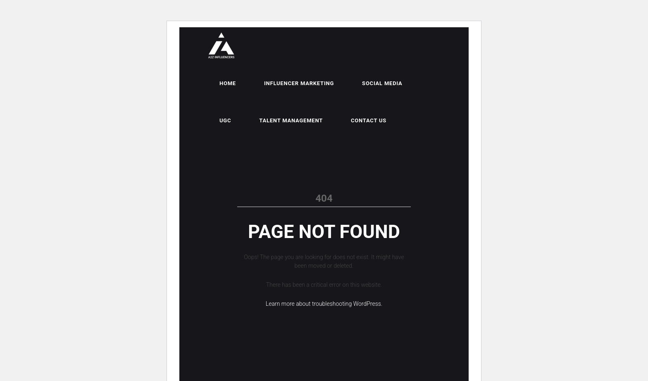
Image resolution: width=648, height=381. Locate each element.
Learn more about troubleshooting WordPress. (324, 303)
